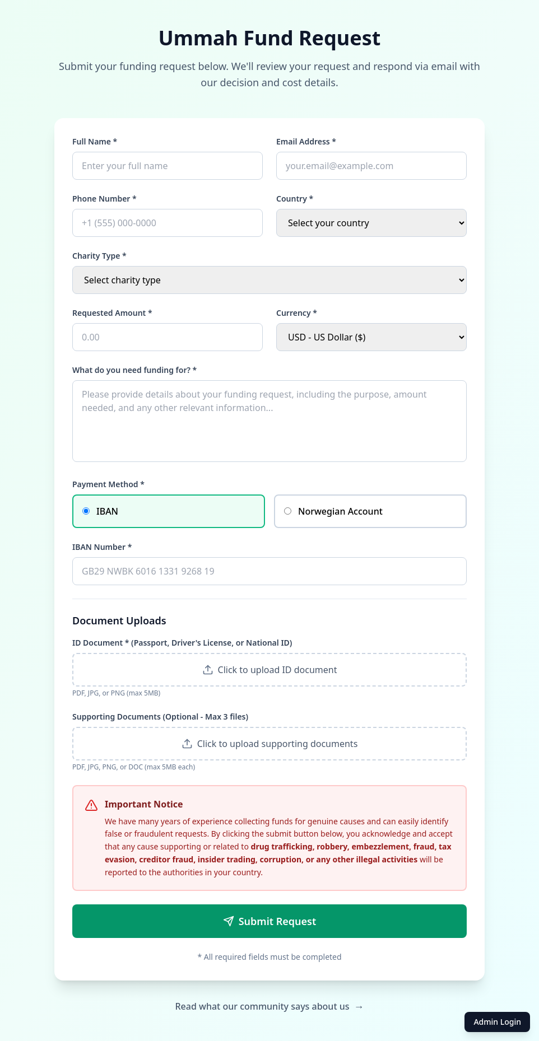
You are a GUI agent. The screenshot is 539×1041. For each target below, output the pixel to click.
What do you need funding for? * (134, 370)
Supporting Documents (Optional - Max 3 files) (160, 716)
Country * (294, 198)
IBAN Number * (102, 546)
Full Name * (94, 141)
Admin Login (497, 1021)
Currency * (296, 312)
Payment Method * (108, 484)
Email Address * (306, 141)
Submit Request (270, 921)
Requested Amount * (112, 312)
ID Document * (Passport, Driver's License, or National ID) (182, 642)
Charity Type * (99, 255)
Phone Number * (104, 198)
